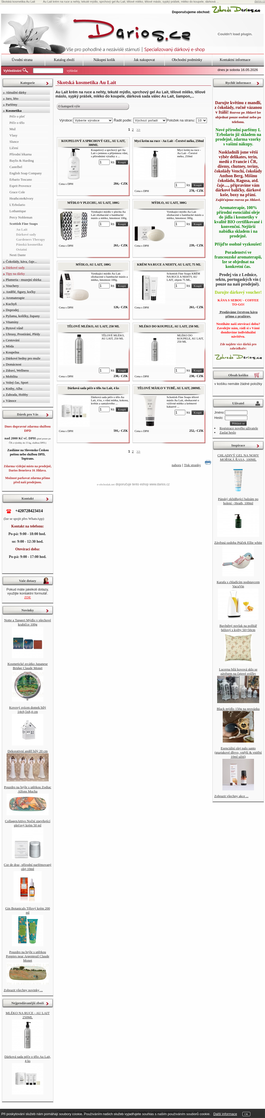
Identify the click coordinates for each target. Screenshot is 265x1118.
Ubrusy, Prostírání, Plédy (23, 334)
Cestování (12, 340)
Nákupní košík (104, 60)
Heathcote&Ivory (21, 198)
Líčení (13, 148)
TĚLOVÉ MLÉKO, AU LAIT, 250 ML (93, 326)
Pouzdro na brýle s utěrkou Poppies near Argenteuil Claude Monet (27, 956)
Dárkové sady (26, 234)
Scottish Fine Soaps (23, 224)
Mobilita (12, 376)
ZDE (27, 597)
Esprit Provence (20, 186)
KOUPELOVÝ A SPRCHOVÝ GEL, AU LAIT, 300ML (93, 143)
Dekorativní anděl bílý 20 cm (28, 751)
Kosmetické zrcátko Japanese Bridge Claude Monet (27, 666)
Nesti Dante (17, 255)
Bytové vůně (14, 328)
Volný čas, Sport (17, 382)
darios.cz (259, 1)
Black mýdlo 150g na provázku (238, 709)
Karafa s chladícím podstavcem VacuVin (238, 584)
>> (138, 129)
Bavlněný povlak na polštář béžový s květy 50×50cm (238, 628)
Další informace (225, 1114)
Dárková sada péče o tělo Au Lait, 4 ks (93, 388)
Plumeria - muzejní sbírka (23, 280)
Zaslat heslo (228, 432)
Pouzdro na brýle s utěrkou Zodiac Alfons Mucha (27, 789)
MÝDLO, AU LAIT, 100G (93, 264)
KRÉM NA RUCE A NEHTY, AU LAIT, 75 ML (169, 264)
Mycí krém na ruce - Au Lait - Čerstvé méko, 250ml (169, 141)
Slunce (14, 142)
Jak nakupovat (144, 60)
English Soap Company (25, 173)
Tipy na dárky (15, 274)
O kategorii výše (69, 106)
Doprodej (12, 310)
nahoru (176, 465)
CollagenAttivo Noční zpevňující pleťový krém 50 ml (27, 823)
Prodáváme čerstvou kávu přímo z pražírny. (238, 314)
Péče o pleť (17, 116)
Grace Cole (17, 192)
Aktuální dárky (16, 92)
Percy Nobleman (20, 217)
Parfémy (11, 104)
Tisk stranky (192, 465)
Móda (10, 346)
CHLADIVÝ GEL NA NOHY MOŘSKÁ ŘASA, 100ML (238, 457)
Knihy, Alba (14, 388)
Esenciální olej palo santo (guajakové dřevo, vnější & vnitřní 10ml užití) (238, 752)
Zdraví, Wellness (17, 370)
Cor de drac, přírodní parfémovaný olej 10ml (28, 867)
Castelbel (15, 167)
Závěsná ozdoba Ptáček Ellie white (238, 543)
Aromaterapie (15, 298)
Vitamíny (12, 322)
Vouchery (12, 286)
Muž (12, 129)
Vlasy (13, 135)
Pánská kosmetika (29, 244)
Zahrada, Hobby (17, 395)
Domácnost (13, 364)
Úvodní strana (22, 60)
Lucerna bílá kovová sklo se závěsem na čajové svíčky (238, 671)
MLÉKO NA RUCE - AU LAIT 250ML (27, 1015)
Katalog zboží (64, 60)
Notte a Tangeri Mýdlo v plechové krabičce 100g (27, 622)
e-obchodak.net (106, 484)
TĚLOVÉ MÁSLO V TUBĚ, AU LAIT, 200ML (169, 388)
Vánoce (11, 401)
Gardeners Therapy (30, 239)
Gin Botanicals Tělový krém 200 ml (27, 910)
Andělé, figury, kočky (20, 292)
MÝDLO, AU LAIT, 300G (168, 203)
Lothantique (17, 211)
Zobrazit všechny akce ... (231, 796)
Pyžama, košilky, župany (23, 316)
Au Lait (21, 229)
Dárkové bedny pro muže (23, 358)
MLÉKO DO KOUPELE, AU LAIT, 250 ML (169, 326)
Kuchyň (11, 304)
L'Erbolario (17, 205)
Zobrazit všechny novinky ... (23, 990)
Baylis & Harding (21, 160)
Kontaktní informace (235, 60)
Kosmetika (14, 111)
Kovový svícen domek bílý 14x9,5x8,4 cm (27, 709)
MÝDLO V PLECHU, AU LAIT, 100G (93, 203)
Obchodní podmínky (187, 60)
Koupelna (12, 352)
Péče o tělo (16, 123)
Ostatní (21, 249)
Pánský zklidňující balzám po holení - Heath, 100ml (238, 501)
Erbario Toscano (20, 179)
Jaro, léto (12, 98)
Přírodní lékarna (20, 154)
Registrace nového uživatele (239, 428)
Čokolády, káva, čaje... (21, 261)
